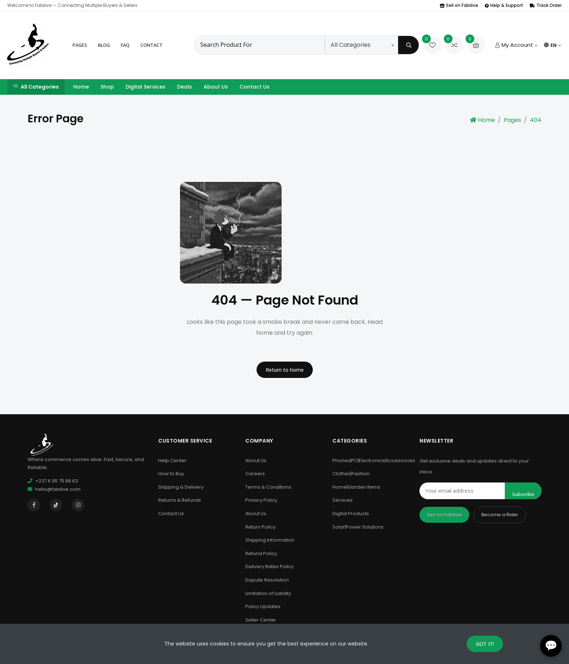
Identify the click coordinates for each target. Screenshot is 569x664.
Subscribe (523, 494)
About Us (216, 86)
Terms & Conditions (268, 487)
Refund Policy (261, 553)
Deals (184, 86)
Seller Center (260, 619)
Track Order (546, 5)
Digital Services (145, 86)
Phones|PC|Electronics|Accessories (373, 460)
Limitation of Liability (268, 593)
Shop (107, 86)
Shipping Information (269, 540)
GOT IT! (485, 643)
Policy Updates (263, 606)
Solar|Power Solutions (358, 527)
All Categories (36, 86)
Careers (255, 473)
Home (81, 86)
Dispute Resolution (267, 580)
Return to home (285, 369)
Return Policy (260, 527)
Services (342, 500)
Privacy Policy (261, 500)
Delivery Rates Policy (269, 566)
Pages (80, 45)
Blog (104, 45)
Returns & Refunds (179, 500)
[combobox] (362, 45)
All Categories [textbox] (351, 45)
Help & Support (504, 5)
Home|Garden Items (356, 487)
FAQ (125, 45)
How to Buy (171, 473)
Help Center (172, 460)
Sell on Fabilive (459, 5)
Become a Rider (499, 514)
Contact (151, 45)
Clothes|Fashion (351, 473)
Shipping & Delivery (181, 487)
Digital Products (350, 513)
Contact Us (255, 86)
